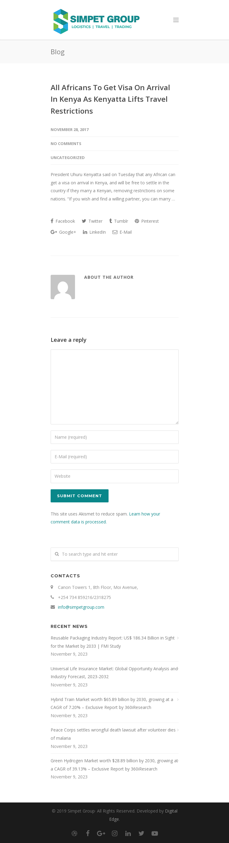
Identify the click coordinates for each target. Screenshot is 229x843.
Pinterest (147, 221)
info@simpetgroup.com (81, 607)
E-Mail (122, 232)
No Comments (66, 143)
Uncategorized (68, 157)
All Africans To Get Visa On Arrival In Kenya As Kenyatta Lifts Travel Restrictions (110, 99)
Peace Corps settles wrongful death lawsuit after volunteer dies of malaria (113, 734)
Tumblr (118, 221)
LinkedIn (94, 232)
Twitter (92, 221)
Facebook (63, 221)
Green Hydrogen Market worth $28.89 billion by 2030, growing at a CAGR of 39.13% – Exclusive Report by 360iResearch (114, 765)
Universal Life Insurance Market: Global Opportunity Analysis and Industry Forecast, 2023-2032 (114, 673)
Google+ (63, 232)
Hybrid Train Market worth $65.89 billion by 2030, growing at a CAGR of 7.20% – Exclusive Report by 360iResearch (112, 703)
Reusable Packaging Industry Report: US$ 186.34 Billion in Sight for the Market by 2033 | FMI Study (113, 642)
